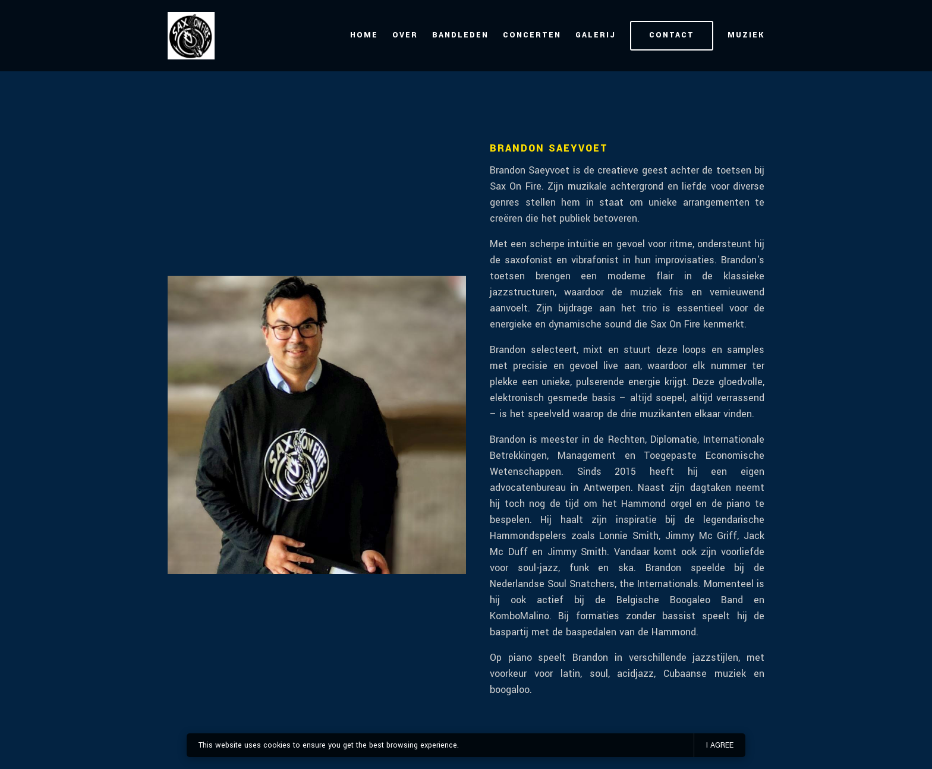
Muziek (746, 35)
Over (405, 35)
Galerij (595, 35)
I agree (719, 745)
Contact (671, 35)
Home (364, 35)
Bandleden (460, 35)
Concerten (532, 35)
